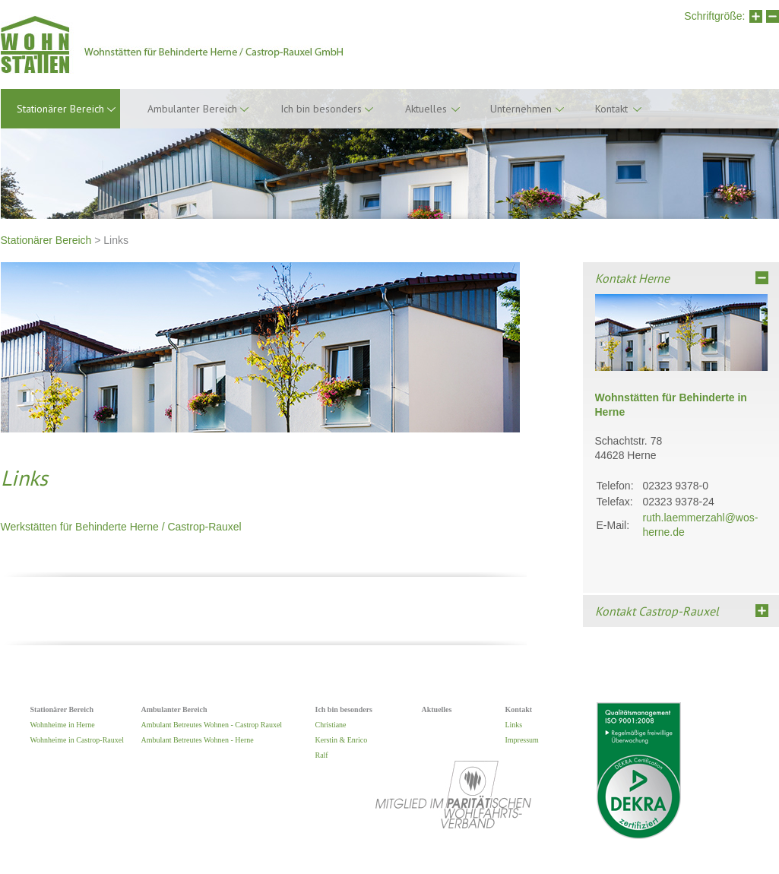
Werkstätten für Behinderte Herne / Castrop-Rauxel (121, 527)
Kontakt (611, 109)
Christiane (331, 724)
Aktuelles (426, 109)
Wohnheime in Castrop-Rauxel (77, 740)
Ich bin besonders (321, 109)
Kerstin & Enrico (341, 740)
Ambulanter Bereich (192, 109)
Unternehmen (521, 109)
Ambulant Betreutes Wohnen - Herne (197, 740)
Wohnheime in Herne (62, 724)
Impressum (522, 740)
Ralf (321, 755)
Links (514, 724)
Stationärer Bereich (46, 240)
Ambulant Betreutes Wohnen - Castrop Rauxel (212, 724)
